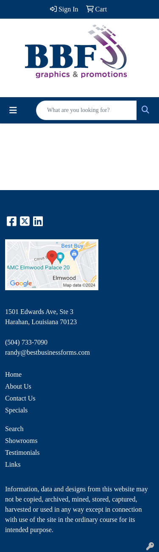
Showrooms (21, 440)
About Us (18, 386)
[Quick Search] (86, 110)
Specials (16, 410)
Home (13, 374)
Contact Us (20, 398)
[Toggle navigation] (13, 110)
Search (14, 428)
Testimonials (22, 452)
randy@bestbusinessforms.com (47, 352)
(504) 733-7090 (26, 342)
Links (12, 464)
